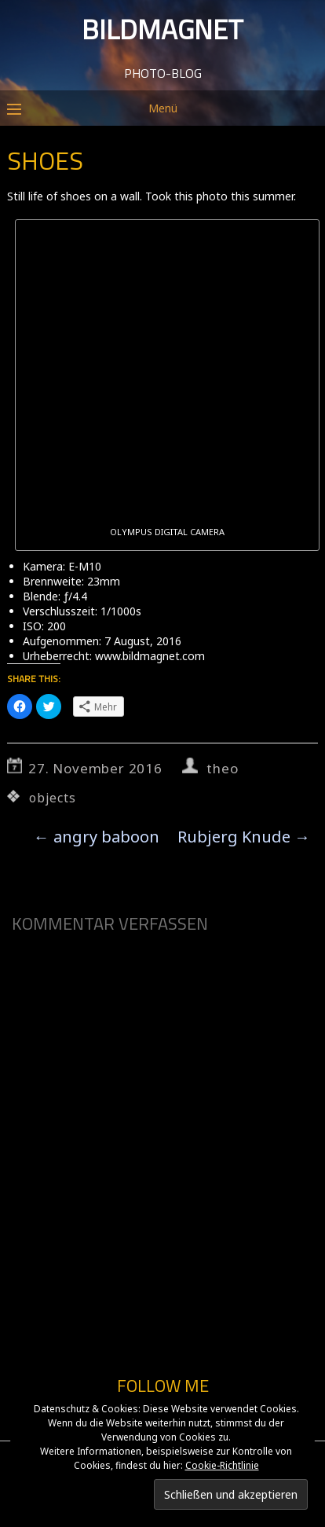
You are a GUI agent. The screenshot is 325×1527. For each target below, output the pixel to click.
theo (222, 768)
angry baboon (96, 836)
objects (52, 797)
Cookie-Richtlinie (222, 1465)
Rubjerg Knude (243, 836)
